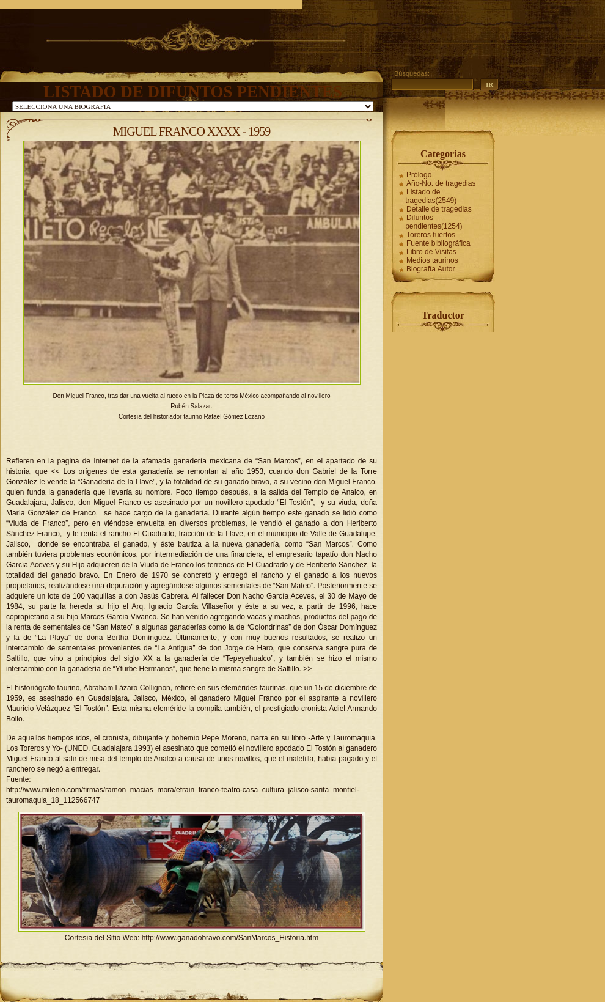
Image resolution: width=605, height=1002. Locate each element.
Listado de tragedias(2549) (431, 196)
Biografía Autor (430, 269)
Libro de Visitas (431, 252)
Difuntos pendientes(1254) (433, 221)
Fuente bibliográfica (438, 243)
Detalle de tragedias (439, 209)
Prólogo (418, 175)
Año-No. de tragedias (440, 183)
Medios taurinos (432, 260)
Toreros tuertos (430, 234)
